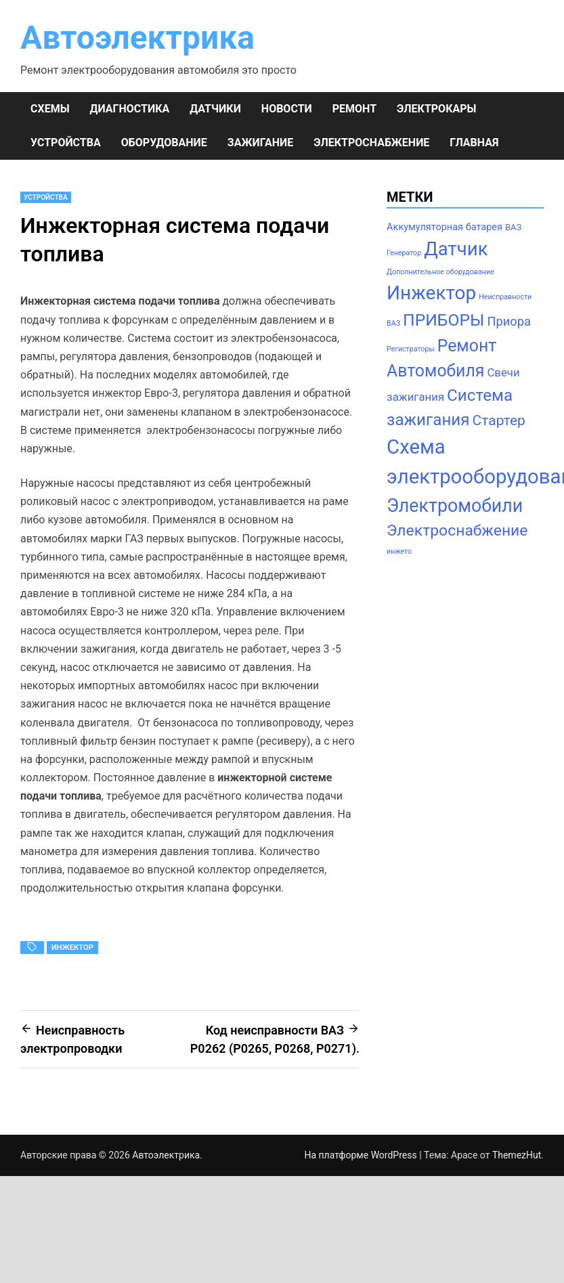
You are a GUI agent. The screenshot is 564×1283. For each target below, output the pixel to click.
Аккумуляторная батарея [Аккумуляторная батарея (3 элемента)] (444, 227)
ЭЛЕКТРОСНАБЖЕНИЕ (371, 142)
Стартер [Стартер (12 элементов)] (499, 420)
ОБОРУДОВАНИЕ (164, 142)
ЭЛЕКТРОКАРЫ (436, 108)
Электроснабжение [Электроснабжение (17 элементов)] (457, 530)
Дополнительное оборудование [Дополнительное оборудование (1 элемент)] (440, 271)
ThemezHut (516, 1155)
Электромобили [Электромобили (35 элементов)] (455, 506)
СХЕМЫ (50, 108)
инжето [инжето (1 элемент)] (399, 551)
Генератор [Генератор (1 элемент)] (404, 252)
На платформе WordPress (361, 1155)
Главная (474, 142)
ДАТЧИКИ (215, 108)
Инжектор (72, 947)
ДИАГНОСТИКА (130, 108)
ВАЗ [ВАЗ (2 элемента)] (513, 227)
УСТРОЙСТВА (65, 142)
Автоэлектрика (137, 37)
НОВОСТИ (286, 108)
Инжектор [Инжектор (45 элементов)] (431, 293)
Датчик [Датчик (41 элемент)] (455, 249)
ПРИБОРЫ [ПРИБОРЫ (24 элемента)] (443, 320)
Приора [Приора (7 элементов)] (509, 321)
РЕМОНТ (354, 108)
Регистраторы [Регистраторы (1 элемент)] (411, 349)
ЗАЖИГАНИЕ (260, 142)
